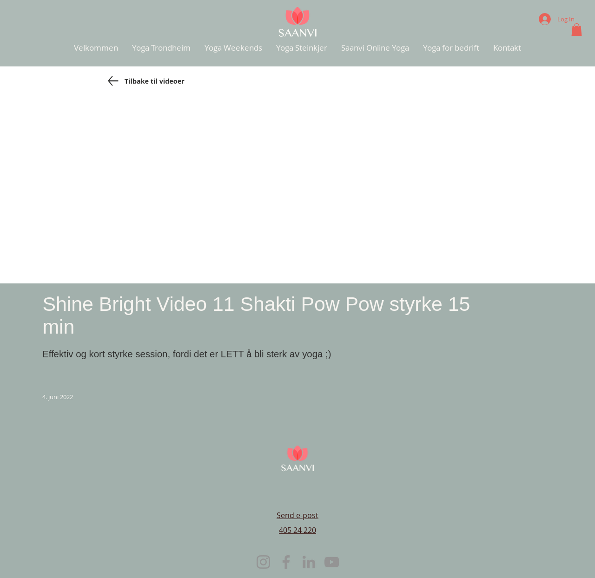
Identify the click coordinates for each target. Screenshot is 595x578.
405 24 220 (297, 530)
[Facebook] (286, 562)
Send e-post (297, 515)
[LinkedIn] (309, 562)
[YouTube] (332, 562)
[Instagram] (263, 562)
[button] (576, 29)
